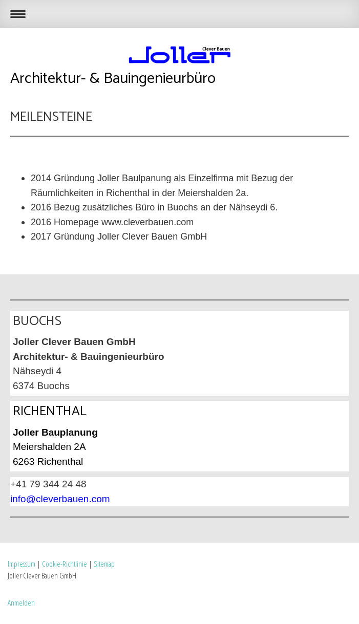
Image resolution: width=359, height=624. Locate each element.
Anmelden (21, 602)
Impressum (21, 563)
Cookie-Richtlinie (64, 563)
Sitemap (104, 563)
